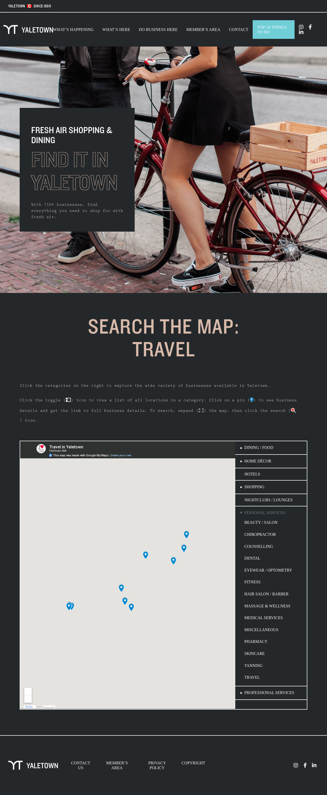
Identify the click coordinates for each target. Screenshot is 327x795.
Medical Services (263, 618)
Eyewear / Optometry (268, 570)
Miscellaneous (261, 630)
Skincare (254, 653)
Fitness (252, 582)
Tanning (253, 665)
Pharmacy (256, 641)
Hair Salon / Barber (266, 594)
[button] (271, 447)
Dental (252, 558)
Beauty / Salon (261, 522)
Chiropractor (260, 534)
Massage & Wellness (267, 606)
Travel (252, 677)
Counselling (258, 546)
